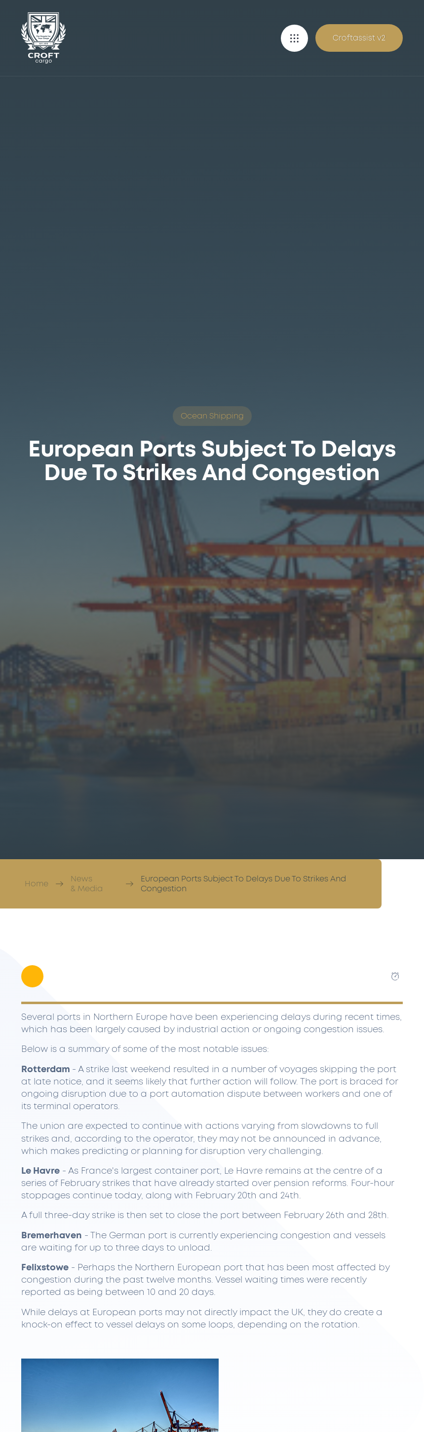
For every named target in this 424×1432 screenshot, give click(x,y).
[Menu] (294, 38)
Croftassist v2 (359, 38)
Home (36, 884)
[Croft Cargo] (43, 38)
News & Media (87, 884)
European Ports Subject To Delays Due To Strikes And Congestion (243, 884)
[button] (294, 38)
